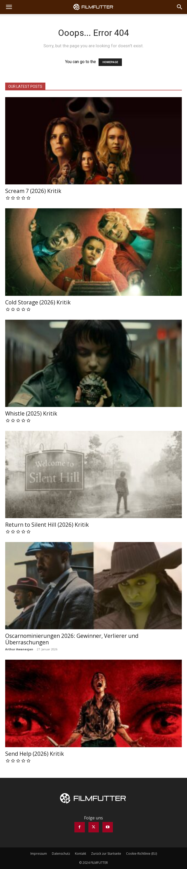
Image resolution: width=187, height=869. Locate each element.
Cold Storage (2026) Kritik (38, 302)
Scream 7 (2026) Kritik (33, 191)
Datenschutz (61, 853)
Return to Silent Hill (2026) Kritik (47, 524)
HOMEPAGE (110, 62)
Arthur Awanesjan (19, 649)
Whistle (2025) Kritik (31, 413)
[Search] (179, 7)
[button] (9, 7)
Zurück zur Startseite (106, 853)
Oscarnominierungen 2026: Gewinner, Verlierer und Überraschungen (71, 639)
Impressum (38, 853)
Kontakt (80, 853)
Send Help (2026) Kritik (34, 753)
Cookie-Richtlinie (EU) (141, 853)
